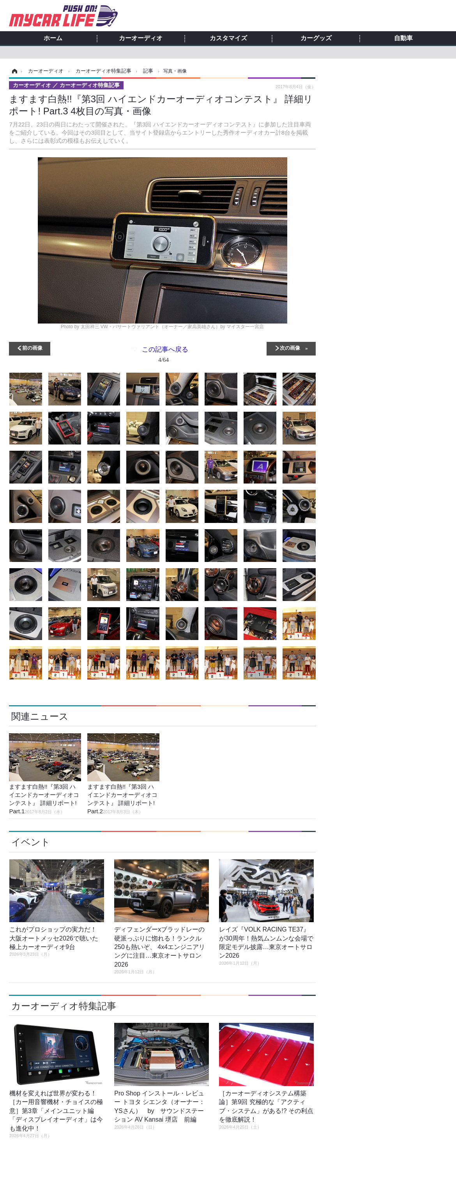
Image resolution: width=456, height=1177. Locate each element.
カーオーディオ (141, 38)
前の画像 (32, 347)
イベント (30, 842)
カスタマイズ (228, 38)
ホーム (53, 38)
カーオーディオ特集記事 (63, 1006)
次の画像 (290, 347)
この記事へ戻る (165, 355)
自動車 (403, 38)
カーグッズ (316, 38)
